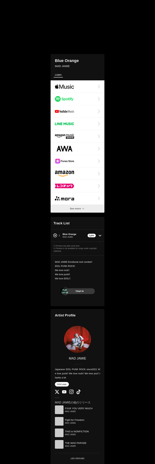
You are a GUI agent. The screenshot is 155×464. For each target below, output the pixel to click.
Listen (58, 74)
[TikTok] (78, 393)
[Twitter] (57, 393)
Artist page (62, 384)
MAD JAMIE (62, 66)
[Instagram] (71, 393)
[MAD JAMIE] (77, 339)
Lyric (91, 235)
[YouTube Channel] (64, 392)
